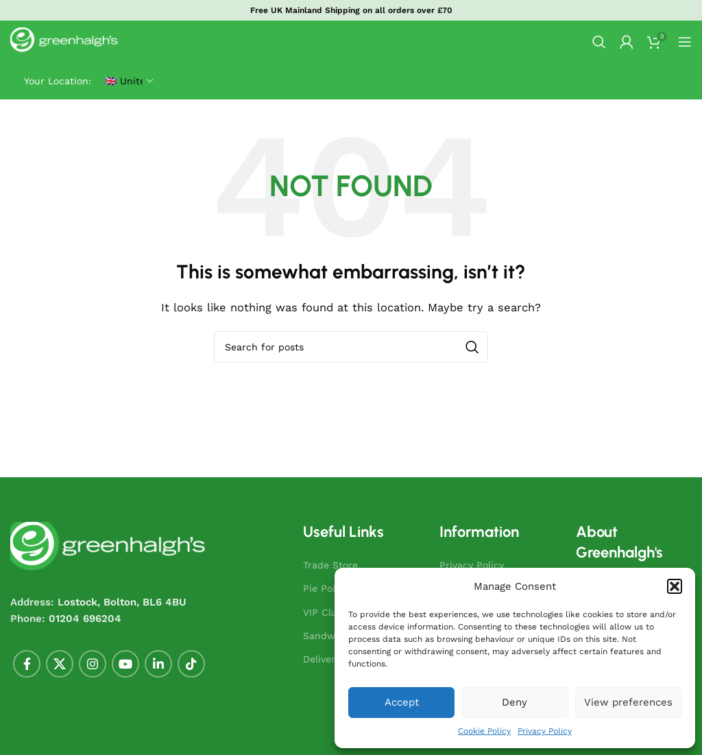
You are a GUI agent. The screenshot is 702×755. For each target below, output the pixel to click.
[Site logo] (65, 41)
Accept (402, 702)
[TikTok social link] (191, 664)
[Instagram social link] (92, 664)
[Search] (599, 42)
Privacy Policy (545, 731)
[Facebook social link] (26, 664)
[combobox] (351, 347)
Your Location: (57, 80)
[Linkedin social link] (158, 664)
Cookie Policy (484, 731)
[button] (674, 586)
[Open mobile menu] (685, 42)
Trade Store (330, 565)
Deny (514, 702)
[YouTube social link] (125, 664)
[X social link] (59, 664)
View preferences (628, 702)
